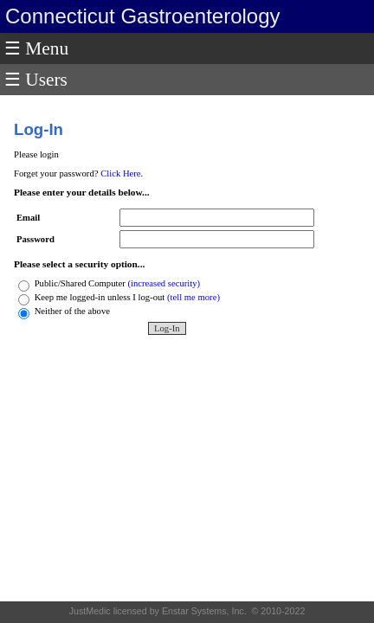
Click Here (120, 173)
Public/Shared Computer (81, 283)
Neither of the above (74, 311)
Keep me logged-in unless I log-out (101, 297)
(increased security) (163, 283)
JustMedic (91, 611)
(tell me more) (193, 297)
